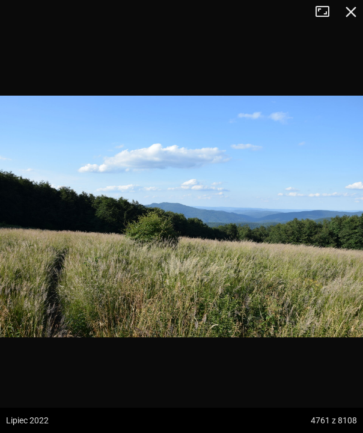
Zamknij (351, 12)
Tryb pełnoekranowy (327, 12)
